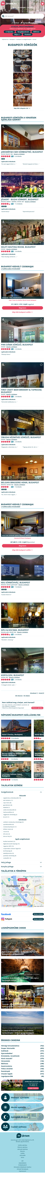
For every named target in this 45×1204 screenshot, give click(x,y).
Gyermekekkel (6, 1053)
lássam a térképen (19, 154)
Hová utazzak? (6, 1058)
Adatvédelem (22, 1163)
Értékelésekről (22, 1165)
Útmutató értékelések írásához (22, 1167)
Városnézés (5, 1061)
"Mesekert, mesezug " (7, 639)
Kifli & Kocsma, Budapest (15, 630)
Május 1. (17, 34)
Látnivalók (22, 1155)
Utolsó (41, 693)
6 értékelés (18, 156)
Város (22, 1157)
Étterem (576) (22, 55)
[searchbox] (22, 16)
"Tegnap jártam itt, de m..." (30, 447)
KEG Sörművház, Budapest (15, 582)
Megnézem (22, 308)
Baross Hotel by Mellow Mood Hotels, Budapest (14, 754)
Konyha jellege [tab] (7, 866)
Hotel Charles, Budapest (12, 734)
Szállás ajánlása (22, 1145)
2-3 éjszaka (9, 32)
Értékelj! (16, 23)
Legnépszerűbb (27, 949)
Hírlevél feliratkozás (22, 1169)
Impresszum (22, 1171)
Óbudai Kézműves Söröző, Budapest (21, 437)
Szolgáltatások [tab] (7, 792)
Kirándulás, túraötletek (33, 974)
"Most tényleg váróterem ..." (9, 256)
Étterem (22, 1151)
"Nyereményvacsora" (29, 211)
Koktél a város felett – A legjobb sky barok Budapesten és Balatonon (20, 953)
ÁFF (22, 1161)
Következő (33, 693)
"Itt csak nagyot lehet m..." (8, 164)
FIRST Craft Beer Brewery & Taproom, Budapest (21, 391)
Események (30, 1028)
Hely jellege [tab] (6, 862)
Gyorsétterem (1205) (22, 89)
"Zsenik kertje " (5, 211)
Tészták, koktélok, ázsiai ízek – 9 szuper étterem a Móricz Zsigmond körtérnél (19, 1005)
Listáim (29, 7)
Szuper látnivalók (8, 1048)
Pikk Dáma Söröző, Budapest (17, 344)
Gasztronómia (18, 949)
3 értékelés (18, 251)
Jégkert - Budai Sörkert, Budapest (20, 199)
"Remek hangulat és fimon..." (31, 164)
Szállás (23, 1153)
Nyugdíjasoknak (23, 32)
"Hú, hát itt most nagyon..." (9, 494)
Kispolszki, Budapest (12, 675)
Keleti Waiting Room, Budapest (18, 247)
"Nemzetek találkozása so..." (9, 402)
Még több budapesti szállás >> (22, 312)
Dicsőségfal (22, 7)
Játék (14, 7)
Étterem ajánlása (22, 1147)
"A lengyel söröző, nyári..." (8, 685)
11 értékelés (18, 204)
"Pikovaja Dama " (6, 354)
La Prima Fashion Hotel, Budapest (12, 775)
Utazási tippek (5, 975)
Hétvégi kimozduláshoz (20, 974)
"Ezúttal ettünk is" (6, 594)
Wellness (36, 32)
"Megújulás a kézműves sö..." (9, 447)
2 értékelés (18, 349)
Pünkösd (28, 34)
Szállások (4, 1051)
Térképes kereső (28, 23)
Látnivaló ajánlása (22, 1149)
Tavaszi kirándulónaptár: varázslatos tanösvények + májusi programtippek (18, 1031)
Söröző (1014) (22, 101)
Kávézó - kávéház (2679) (22, 66)
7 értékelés (18, 487)
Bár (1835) (22, 78)
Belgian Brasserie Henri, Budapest (20, 482)
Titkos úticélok (7, 1068)
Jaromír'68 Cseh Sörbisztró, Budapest (22, 151)
